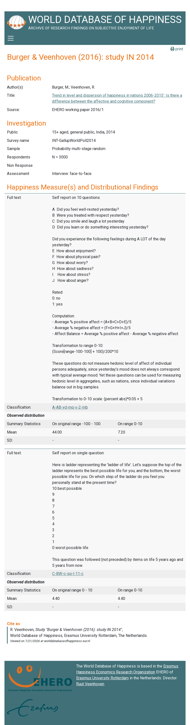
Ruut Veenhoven (90, 684)
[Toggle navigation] (10, 38)
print (176, 49)
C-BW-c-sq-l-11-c (67, 573)
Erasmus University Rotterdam (102, 678)
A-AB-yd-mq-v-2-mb (70, 407)
